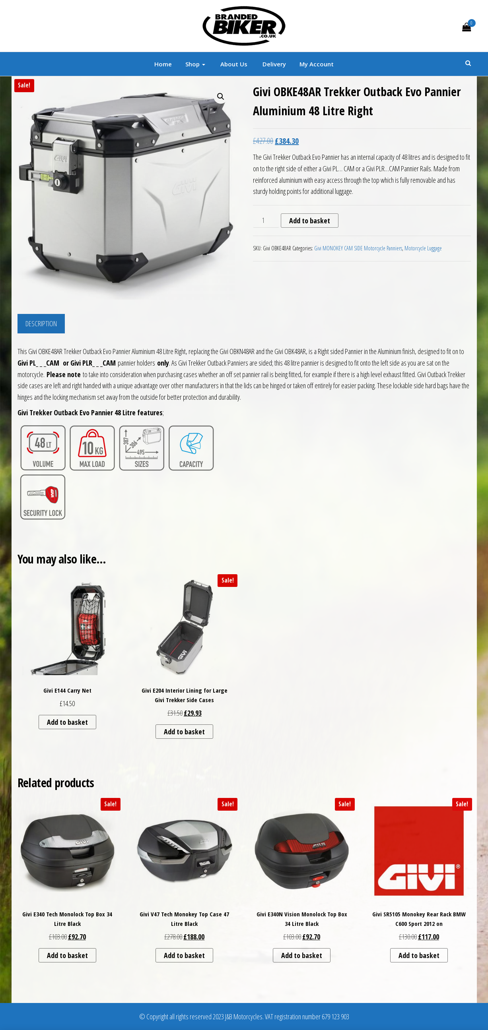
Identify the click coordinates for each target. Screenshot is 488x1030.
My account (316, 64)
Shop (195, 64)
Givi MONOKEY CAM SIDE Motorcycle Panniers (358, 248)
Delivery (273, 64)
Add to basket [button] (67, 722)
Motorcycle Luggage (423, 248)
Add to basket (309, 220)
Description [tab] (41, 323)
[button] (221, 96)
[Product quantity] (266, 220)
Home (163, 64)
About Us (233, 64)
